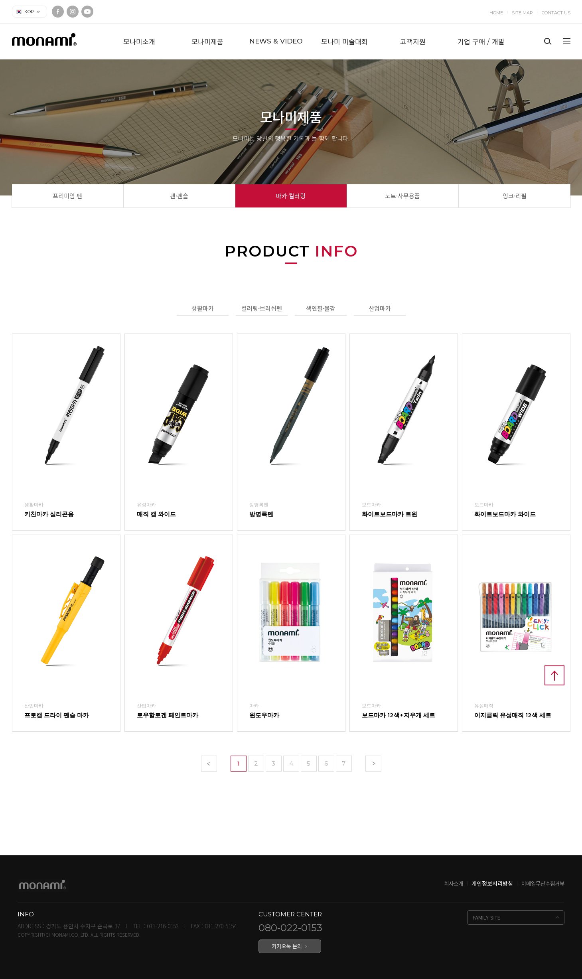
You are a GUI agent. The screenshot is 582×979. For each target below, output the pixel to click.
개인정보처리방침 (492, 883)
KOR (29, 11)
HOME (496, 13)
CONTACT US (556, 13)
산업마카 (380, 308)
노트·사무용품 (402, 195)
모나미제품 (207, 41)
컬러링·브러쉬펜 (261, 308)
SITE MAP (522, 13)
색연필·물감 (320, 308)
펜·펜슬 (179, 195)
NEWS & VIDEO (275, 41)
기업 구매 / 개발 (481, 41)
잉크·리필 (515, 195)
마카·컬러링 (291, 195)
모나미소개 (139, 41)
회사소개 (453, 883)
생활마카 (202, 308)
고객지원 (413, 41)
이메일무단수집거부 (542, 883)
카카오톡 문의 (287, 946)
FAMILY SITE (486, 917)
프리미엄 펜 (67, 195)
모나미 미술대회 (344, 41)
